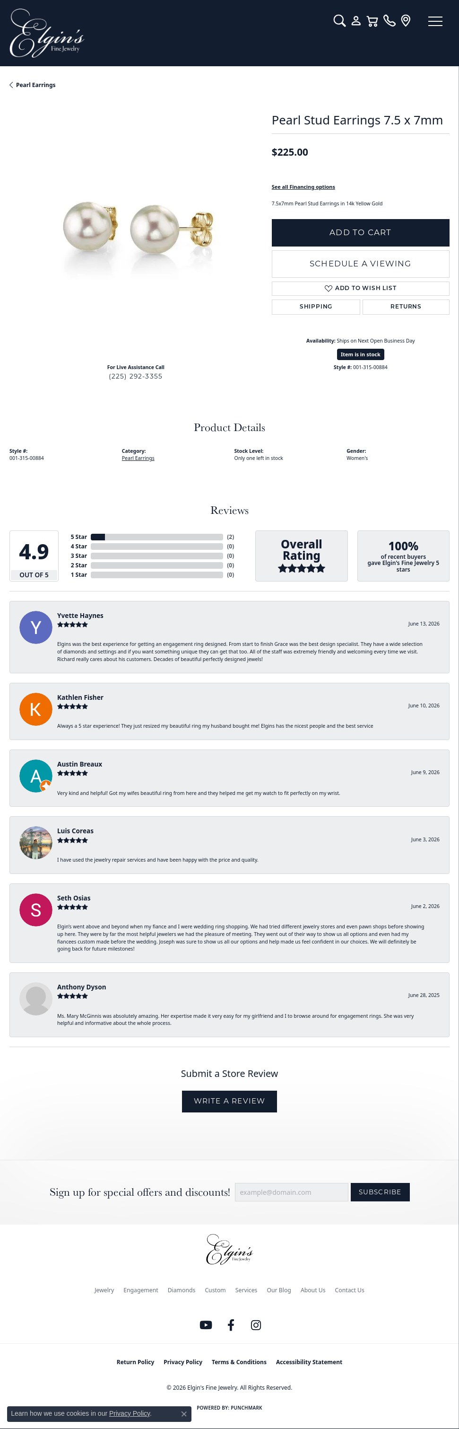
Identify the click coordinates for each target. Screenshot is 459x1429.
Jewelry (104, 1290)
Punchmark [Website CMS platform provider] (246, 1407)
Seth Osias (73, 897)
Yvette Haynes (80, 615)
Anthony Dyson (81, 986)
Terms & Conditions (239, 1362)
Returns (406, 307)
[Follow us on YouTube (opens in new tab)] (205, 1325)
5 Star (79, 537)
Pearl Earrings (36, 85)
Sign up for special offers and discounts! (140, 1192)
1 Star (79, 575)
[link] (389, 20)
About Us (313, 1290)
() (230, 537)
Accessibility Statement (309, 1362)
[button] (340, 20)
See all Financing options (303, 186)
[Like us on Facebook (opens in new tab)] (230, 1325)
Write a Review (230, 1100)
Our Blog (279, 1290)
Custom (215, 1290)
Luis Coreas (75, 830)
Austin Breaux (79, 763)
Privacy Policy (183, 1362)
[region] (135, 230)
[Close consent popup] (184, 1414)
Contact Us (349, 1290)
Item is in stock (361, 354)
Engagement (140, 1290)
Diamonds (182, 1290)
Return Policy (136, 1362)
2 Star (79, 565)
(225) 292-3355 (136, 376)
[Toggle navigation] (435, 21)
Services (246, 1290)
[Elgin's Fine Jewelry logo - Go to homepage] (167, 33)
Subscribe (380, 1192)
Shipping (316, 307)
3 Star (79, 556)
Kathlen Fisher (80, 697)
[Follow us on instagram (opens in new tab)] (255, 1325)
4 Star (79, 546)
